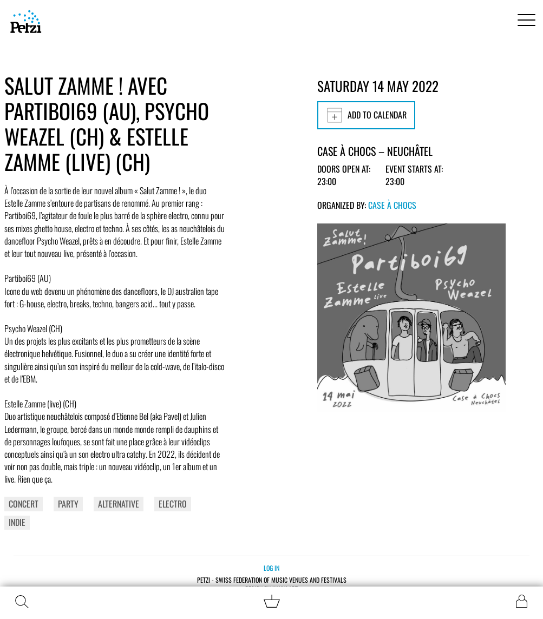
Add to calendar (366, 115)
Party (68, 503)
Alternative (118, 503)
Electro (173, 503)
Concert (23, 503)
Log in (271, 567)
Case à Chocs (392, 205)
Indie (17, 522)
